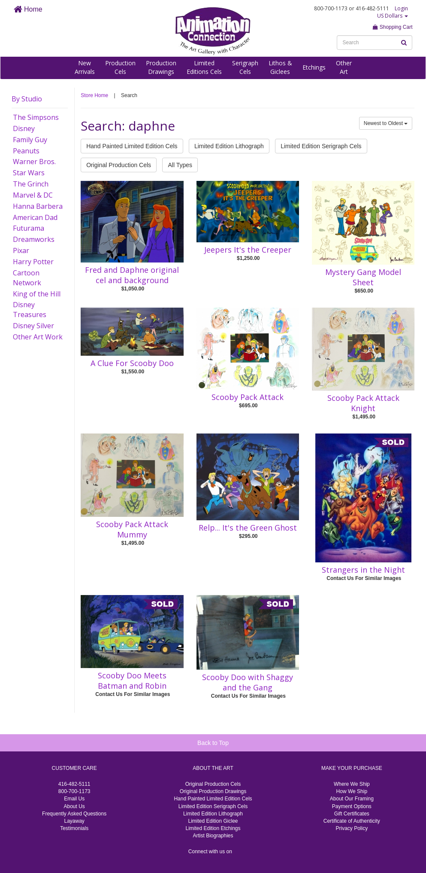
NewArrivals (85, 67)
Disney (24, 128)
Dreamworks (33, 239)
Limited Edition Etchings (212, 828)
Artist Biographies (213, 836)
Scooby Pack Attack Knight (363, 403)
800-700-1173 (74, 791)
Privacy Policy (351, 828)
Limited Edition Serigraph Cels (321, 146)
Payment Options (352, 806)
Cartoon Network (27, 277)
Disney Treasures (29, 309)
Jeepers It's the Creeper (247, 249)
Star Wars (29, 172)
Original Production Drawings (213, 791)
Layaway (74, 821)
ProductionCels (120, 67)
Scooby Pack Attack (247, 397)
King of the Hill (36, 294)
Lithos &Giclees (280, 67)
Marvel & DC (33, 195)
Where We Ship (352, 784)
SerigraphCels (245, 67)
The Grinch (30, 184)
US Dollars (392, 15)
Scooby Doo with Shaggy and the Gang (247, 682)
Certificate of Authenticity (351, 821)
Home (28, 9)
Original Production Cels (118, 165)
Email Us (74, 799)
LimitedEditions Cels (204, 67)
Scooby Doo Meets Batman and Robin (132, 680)
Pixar (21, 250)
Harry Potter (33, 261)
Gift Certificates (351, 814)
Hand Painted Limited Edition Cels (131, 146)
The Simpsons (36, 117)
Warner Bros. (34, 161)
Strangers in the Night (363, 570)
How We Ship (351, 791)
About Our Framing (352, 799)
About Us (74, 806)
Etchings (314, 67)
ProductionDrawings (161, 67)
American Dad (35, 217)
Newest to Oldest (386, 123)
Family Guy (30, 139)
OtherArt (344, 67)
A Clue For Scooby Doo (132, 363)
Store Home (94, 95)
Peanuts (26, 151)
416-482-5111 (74, 784)
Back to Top (213, 742)
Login (401, 8)
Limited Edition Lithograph (229, 146)
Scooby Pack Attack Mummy (132, 529)
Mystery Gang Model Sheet (363, 277)
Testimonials (74, 828)
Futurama (28, 228)
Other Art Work (38, 337)
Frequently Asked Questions (74, 814)
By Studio (27, 99)
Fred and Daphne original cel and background (132, 275)
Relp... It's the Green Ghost (248, 527)
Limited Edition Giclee (213, 821)
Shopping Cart (392, 27)
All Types (180, 165)
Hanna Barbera (38, 206)
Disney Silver (33, 325)
